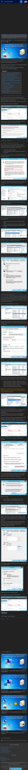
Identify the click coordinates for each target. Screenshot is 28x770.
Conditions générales (6, 751)
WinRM (11, 40)
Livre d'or (4, 757)
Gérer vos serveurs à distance (8, 86)
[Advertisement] (14, 19)
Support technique (6, 758)
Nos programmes (5, 749)
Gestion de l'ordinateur (7, 87)
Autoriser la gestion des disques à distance (11, 77)
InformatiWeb (8, 1)
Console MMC (6, 90)
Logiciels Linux (5, 748)
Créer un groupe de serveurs (8, 85)
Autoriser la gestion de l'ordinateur (10, 76)
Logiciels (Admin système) (7, 747)
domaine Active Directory (10, 66)
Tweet (7, 619)
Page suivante (4, 612)
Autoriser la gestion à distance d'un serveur (11, 73)
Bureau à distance (6, 88)
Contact (4, 760)
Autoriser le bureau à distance (8, 79)
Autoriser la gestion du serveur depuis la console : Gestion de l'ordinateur (10, 75)
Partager (3, 619)
